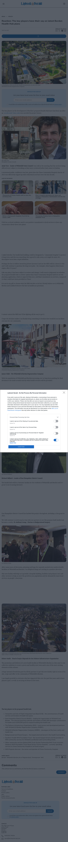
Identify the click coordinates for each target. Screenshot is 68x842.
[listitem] (34, 417)
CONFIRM (21, 446)
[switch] (56, 421)
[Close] (64, 393)
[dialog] (34, 421)
